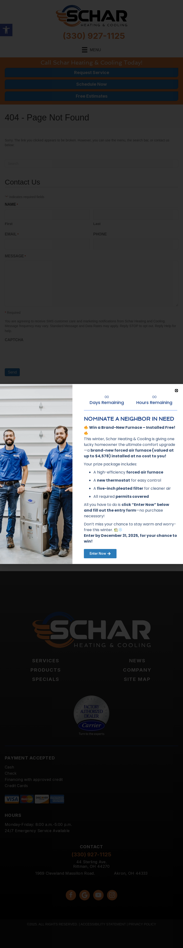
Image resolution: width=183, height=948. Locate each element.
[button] (176, 390)
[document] (91, 474)
